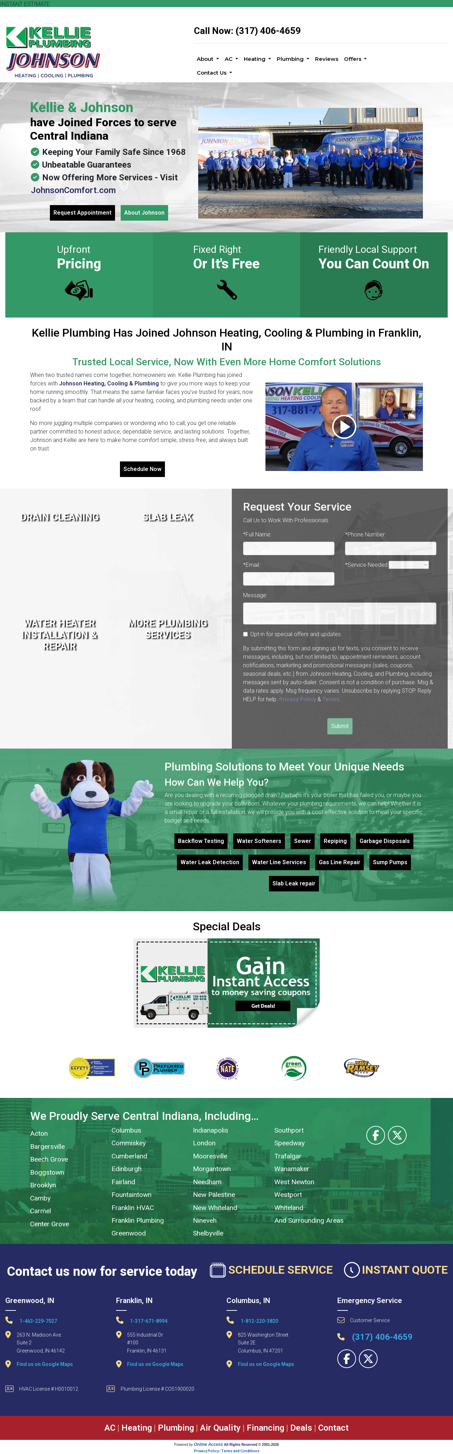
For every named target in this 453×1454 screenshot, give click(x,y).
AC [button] (229, 59)
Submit (340, 726)
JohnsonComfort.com (73, 190)
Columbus (126, 1130)
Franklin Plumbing (137, 1220)
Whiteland (288, 1208)
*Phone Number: (365, 534)
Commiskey (128, 1143)
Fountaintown (131, 1195)
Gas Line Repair (339, 862)
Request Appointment (82, 212)
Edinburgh (126, 1169)
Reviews (326, 59)
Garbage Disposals (385, 841)
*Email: (251, 565)
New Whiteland (215, 1208)
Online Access (208, 1444)
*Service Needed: (367, 565)
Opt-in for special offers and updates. (296, 634)
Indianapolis (210, 1130)
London (204, 1143)
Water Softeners (259, 841)
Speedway (289, 1143)
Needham (207, 1182)
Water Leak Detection (209, 862)
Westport (288, 1195)
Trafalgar (288, 1156)
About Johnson (144, 212)
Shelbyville (208, 1233)
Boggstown (47, 1172)
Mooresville (210, 1156)
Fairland (123, 1182)
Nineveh (205, 1220)
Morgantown (212, 1169)
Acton (39, 1133)
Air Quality (220, 1428)
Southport (289, 1130)
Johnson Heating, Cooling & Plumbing (109, 383)
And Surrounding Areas (309, 1220)
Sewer (302, 841)
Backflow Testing (201, 841)
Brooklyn (43, 1185)
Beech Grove (49, 1159)
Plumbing (176, 1428)
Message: (255, 595)
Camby (40, 1198)
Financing (265, 1428)
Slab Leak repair (294, 883)
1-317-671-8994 (142, 1320)
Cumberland (129, 1156)
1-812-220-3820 (252, 1320)
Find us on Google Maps (45, 1364)
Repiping (335, 841)
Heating (136, 1428)
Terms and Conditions (240, 1451)
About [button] (206, 59)
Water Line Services (279, 862)
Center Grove (49, 1224)
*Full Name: (257, 534)
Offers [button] (353, 59)
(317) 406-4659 (375, 1337)
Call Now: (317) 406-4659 (247, 30)
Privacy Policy (297, 699)
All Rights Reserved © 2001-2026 (251, 1445)
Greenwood (128, 1233)
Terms (330, 699)
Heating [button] (255, 59)
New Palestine (214, 1195)
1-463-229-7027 (31, 1320)
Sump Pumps (390, 862)
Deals (301, 1428)
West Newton (294, 1182)
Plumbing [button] (291, 59)
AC (109, 1428)
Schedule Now (142, 469)
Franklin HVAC (132, 1208)
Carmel (40, 1211)
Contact (333, 1428)
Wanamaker (291, 1169)
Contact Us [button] (212, 72)
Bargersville (47, 1146)
